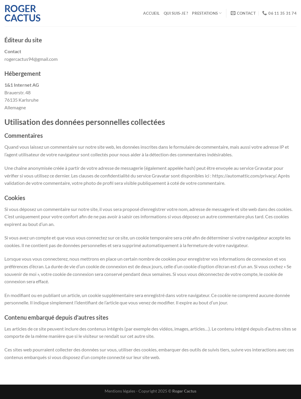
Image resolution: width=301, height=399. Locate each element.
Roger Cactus (22, 13)
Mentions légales (120, 390)
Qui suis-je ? (176, 13)
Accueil (151, 13)
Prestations (207, 13)
